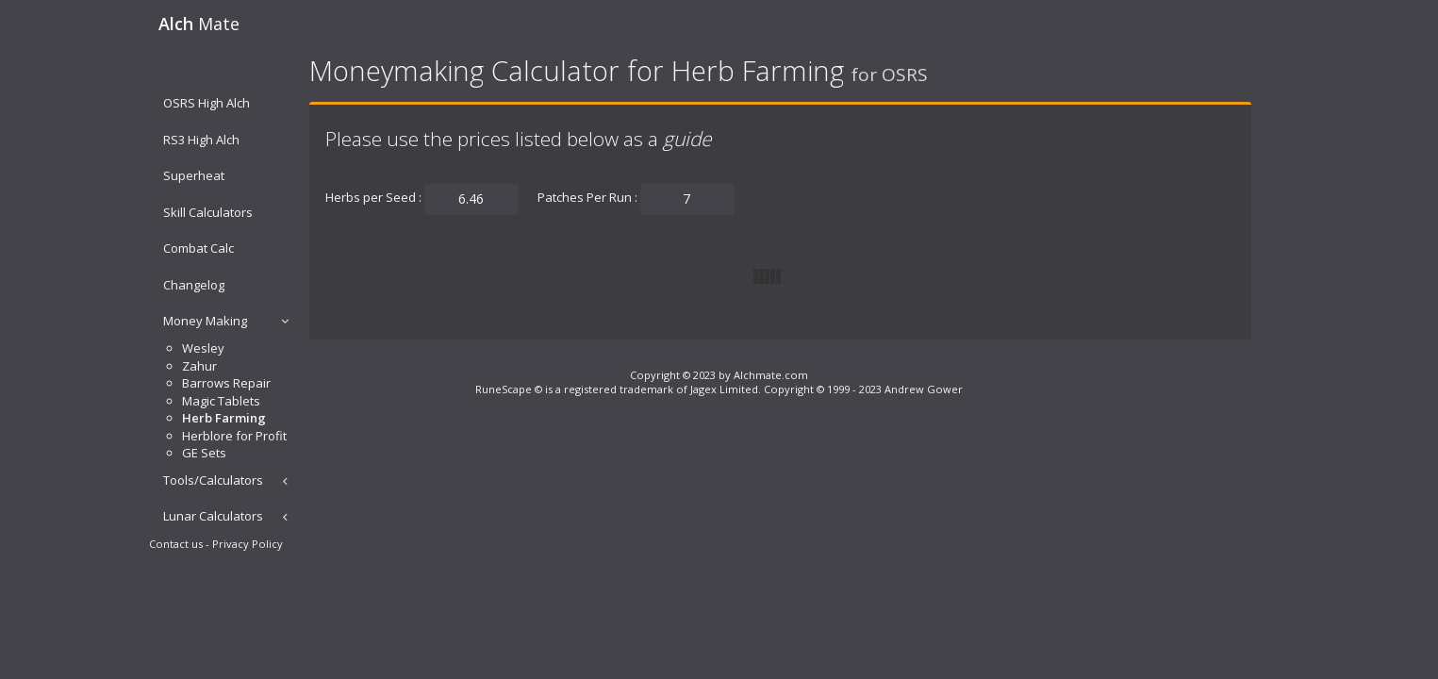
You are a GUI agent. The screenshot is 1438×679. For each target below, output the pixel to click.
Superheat (193, 175)
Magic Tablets (221, 400)
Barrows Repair (226, 382)
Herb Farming (224, 417)
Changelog (193, 284)
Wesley (203, 348)
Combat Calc (198, 248)
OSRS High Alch (206, 102)
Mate (199, 23)
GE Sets (204, 452)
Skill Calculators (208, 212)
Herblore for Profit (234, 435)
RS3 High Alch (201, 139)
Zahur (199, 365)
